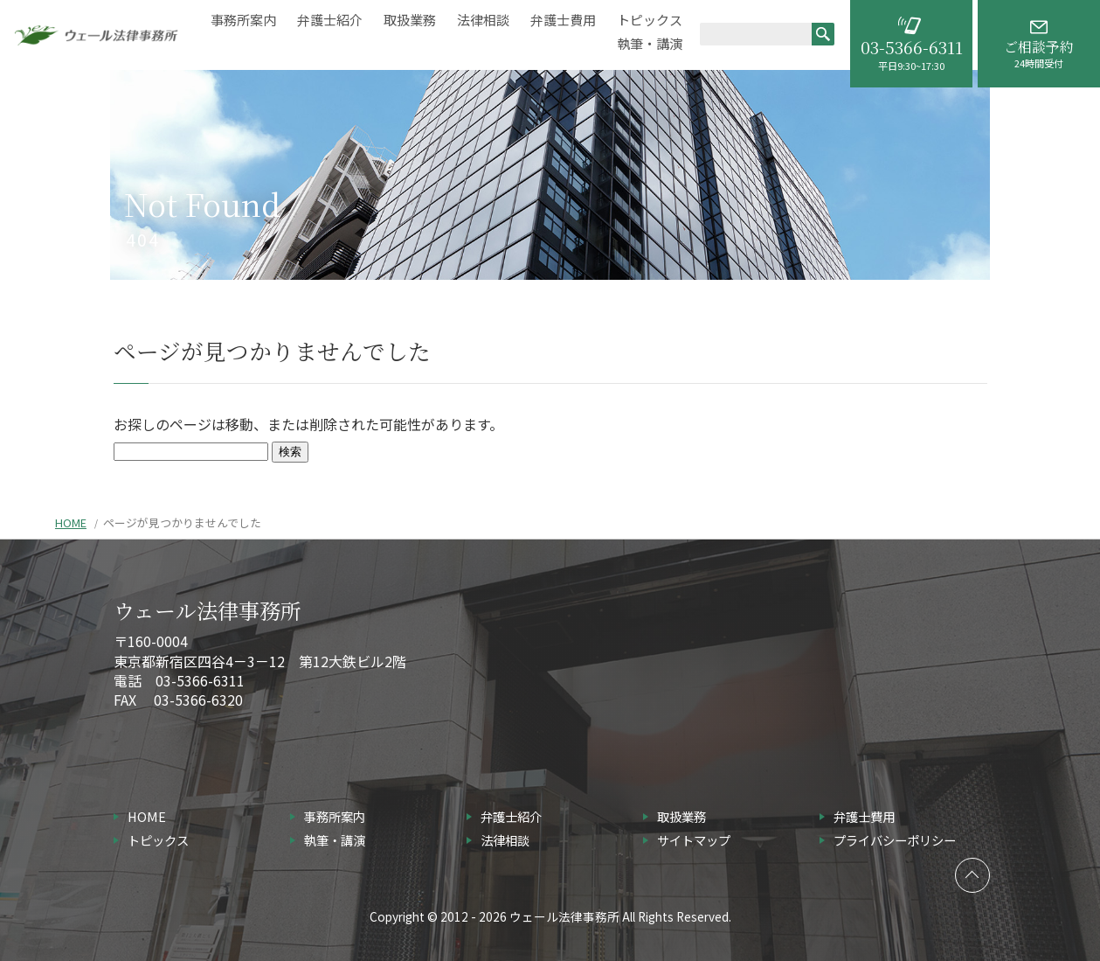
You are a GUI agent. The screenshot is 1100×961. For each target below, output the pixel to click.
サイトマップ (693, 840)
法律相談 (483, 20)
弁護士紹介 (330, 20)
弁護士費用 (563, 20)
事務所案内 (243, 20)
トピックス (649, 20)
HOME (70, 522)
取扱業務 (410, 20)
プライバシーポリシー (895, 840)
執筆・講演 (649, 44)
